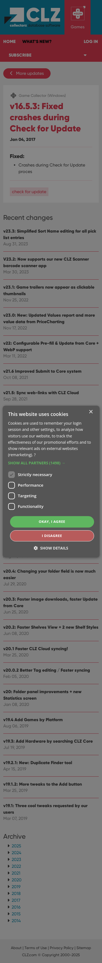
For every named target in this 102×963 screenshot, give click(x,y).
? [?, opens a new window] (35, 454)
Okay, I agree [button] (52, 521)
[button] (51, 463)
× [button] (91, 412)
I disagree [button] (52, 535)
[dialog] (51, 481)
